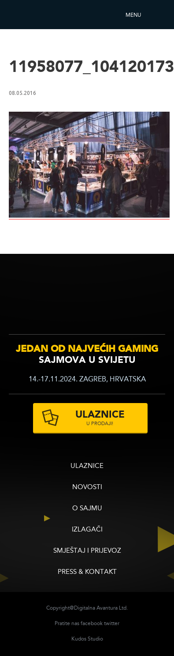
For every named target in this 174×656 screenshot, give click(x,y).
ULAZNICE (87, 466)
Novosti (87, 487)
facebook (92, 623)
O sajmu (87, 508)
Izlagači (87, 530)
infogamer (34, 299)
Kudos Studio (87, 639)
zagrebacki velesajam (147, 298)
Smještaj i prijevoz (87, 551)
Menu (133, 15)
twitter (111, 623)
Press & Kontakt (87, 572)
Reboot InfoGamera (33, 14)
